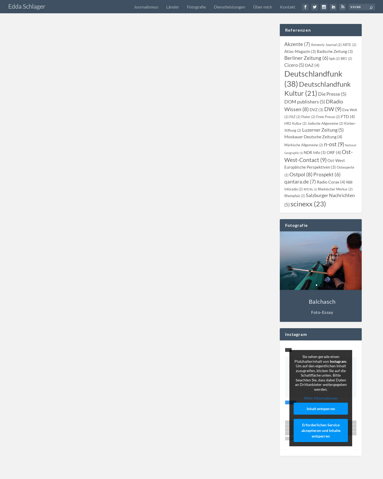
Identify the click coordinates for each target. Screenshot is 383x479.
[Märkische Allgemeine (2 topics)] (303, 145)
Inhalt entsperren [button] (321, 408)
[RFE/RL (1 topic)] (310, 189)
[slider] (85, 65)
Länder (172, 7)
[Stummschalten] (61, 74)
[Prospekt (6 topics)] (327, 174)
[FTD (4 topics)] (348, 116)
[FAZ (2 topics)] (295, 117)
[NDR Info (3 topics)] (315, 152)
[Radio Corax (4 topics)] (331, 182)
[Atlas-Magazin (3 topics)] (300, 51)
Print (119, 252)
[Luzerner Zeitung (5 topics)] (323, 130)
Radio (110, 98)
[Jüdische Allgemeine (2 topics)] (325, 123)
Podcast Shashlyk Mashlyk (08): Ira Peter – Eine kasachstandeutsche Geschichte (202, 111)
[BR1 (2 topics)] (346, 58)
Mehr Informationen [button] (321, 398)
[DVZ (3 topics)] (316, 109)
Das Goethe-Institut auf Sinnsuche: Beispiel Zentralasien (82, 91)
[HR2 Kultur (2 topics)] (295, 123)
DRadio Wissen (86, 390)
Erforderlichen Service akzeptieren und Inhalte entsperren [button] (320, 430)
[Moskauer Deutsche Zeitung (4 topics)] (313, 136)
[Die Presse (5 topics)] (332, 94)
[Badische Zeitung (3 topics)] (335, 51)
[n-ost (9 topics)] (334, 144)
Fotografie (196, 7)
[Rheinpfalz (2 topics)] (294, 196)
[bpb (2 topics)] (334, 58)
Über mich (262, 7)
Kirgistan (98, 98)
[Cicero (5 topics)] (294, 65)
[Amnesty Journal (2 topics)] (326, 45)
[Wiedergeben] (33, 74)
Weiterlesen (41, 138)
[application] (82, 73)
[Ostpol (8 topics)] (301, 174)
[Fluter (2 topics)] (308, 117)
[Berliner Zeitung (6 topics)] (306, 58)
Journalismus (146, 7)
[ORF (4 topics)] (334, 152)
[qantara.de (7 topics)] (300, 181)
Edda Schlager (42, 98)
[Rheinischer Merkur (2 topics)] (335, 189)
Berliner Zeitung (86, 252)
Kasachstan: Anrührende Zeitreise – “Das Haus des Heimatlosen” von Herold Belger (205, 186)
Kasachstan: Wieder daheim (54, 382)
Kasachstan (83, 98)
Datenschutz (310, 472)
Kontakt (287, 7)
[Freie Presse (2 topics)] (328, 117)
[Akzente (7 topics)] (297, 44)
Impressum (270, 472)
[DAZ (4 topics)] (312, 65)
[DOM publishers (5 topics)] (304, 102)
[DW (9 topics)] (333, 109)
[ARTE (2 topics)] (349, 45)
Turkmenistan (125, 98)
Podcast (227, 121)
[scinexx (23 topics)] (308, 203)
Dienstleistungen (229, 7)
